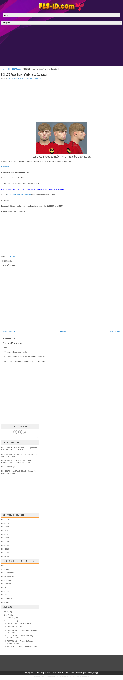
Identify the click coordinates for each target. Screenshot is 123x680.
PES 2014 (5, 542)
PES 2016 (5, 549)
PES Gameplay (7, 598)
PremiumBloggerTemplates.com (79, 676)
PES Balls (5, 587)
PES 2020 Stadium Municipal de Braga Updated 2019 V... (19, 637)
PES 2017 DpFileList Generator (19, 195)
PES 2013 (5, 538)
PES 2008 (5, 520)
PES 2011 (5, 531)
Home (4, 69)
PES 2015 (5, 545)
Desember (9, 618)
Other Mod (5, 569)
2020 (6, 612)
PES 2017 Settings (8, 467)
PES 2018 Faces (7, 576)
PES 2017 (5, 553)
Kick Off (4, 565)
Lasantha (65, 676)
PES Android (6, 584)
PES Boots (5, 591)
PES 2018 (5, 556)
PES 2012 (5, 534)
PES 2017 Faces (14, 69)
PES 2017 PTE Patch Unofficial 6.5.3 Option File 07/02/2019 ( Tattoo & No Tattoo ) (19, 449)
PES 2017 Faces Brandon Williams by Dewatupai (24, 74)
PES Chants (5, 595)
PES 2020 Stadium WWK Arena (17, 627)
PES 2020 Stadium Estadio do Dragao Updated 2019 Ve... (19, 642)
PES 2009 (5, 523)
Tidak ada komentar (34, 78)
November (9, 621)
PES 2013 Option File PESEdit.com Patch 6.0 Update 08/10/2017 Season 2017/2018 (18, 461)
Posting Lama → (116, 331)
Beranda (63, 331)
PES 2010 (5, 527)
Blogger (96, 673)
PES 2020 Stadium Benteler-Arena (18, 623)
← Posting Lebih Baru (9, 331)
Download (5, 167)
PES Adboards (6, 580)
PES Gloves (5, 602)
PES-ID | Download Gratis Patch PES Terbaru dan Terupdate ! (60, 673)
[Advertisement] (61, 46)
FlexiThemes (45, 676)
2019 (6, 615)
